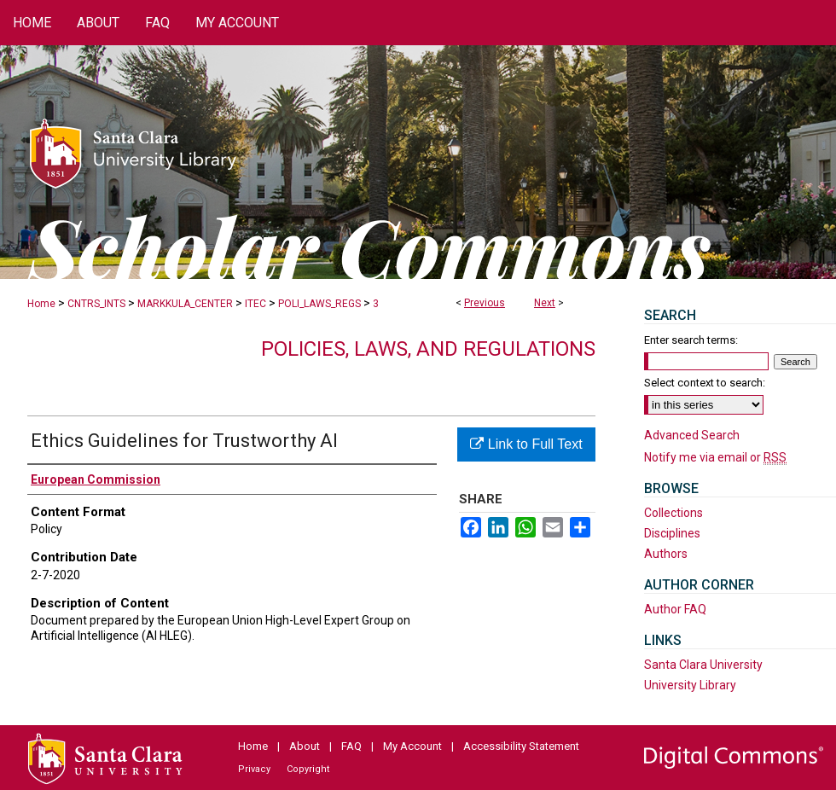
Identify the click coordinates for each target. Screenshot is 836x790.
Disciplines (672, 533)
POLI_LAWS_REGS (319, 304)
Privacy (254, 769)
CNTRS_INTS (96, 304)
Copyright (308, 769)
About (304, 746)
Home (41, 304)
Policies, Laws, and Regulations (428, 349)
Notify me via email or (715, 457)
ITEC (255, 304)
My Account (412, 746)
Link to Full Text (526, 444)
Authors (666, 554)
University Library (690, 685)
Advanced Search (692, 435)
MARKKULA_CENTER (185, 304)
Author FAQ (675, 609)
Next (544, 303)
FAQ (351, 746)
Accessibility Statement (521, 746)
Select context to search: (704, 382)
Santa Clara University (703, 664)
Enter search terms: (691, 340)
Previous (484, 303)
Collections (673, 513)
